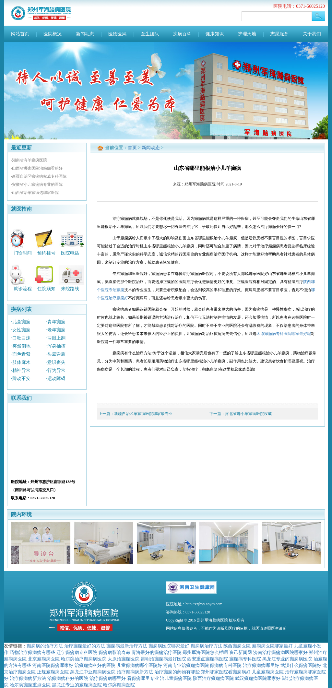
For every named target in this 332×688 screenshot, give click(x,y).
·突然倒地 (20, 346)
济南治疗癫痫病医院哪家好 (280, 652)
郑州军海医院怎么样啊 (205, 652)
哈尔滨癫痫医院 (119, 684)
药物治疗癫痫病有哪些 (32, 652)
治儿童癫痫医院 (176, 678)
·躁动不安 (20, 378)
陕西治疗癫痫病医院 (213, 678)
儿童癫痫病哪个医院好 (139, 665)
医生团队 (150, 33)
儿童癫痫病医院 (268, 671)
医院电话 (70, 253)
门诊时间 (23, 253)
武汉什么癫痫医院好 (300, 665)
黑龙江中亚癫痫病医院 (92, 671)
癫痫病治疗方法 (206, 645)
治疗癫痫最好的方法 (84, 645)
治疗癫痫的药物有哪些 (177, 671)
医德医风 (117, 33)
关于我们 (312, 33)
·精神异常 (20, 370)
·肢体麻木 (20, 362)
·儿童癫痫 (20, 321)
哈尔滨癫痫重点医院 (30, 684)
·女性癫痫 (20, 329)
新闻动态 (85, 33)
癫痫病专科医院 (245, 658)
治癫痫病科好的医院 (95, 665)
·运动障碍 (55, 378)
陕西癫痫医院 (237, 645)
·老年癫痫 (55, 329)
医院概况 (52, 33)
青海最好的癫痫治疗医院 (157, 652)
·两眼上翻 (55, 338)
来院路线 (70, 288)
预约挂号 (46, 253)
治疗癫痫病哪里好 (261, 665)
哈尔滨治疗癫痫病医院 (83, 658)
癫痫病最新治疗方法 (126, 645)
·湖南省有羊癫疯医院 (29, 160)
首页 (132, 147)
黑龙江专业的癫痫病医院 (287, 658)
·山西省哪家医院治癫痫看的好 (37, 168)
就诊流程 (23, 288)
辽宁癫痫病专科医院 (76, 652)
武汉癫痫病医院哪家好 (257, 678)
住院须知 (46, 288)
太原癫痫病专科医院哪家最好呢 (283, 333)
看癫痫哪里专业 (143, 678)
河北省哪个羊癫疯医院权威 (248, 413)
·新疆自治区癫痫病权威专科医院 (38, 176)
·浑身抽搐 (55, 346)
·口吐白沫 (20, 338)
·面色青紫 (20, 354)
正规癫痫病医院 (53, 671)
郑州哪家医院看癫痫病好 (226, 671)
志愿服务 (279, 33)
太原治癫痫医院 (123, 658)
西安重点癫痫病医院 (207, 658)
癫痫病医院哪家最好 (168, 645)
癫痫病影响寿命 (114, 652)
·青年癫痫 (55, 321)
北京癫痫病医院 (44, 658)
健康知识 (215, 33)
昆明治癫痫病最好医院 (163, 658)
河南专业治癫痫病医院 (186, 665)
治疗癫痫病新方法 (135, 671)
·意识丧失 (55, 362)
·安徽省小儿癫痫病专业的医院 (37, 184)
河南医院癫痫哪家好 (52, 665)
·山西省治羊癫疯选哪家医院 (35, 192)
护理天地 (247, 33)
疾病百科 (182, 33)
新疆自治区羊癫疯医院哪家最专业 (143, 413)
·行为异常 (55, 370)
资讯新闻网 (240, 652)
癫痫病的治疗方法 (45, 645)
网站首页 (20, 33)
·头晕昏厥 (55, 354)
